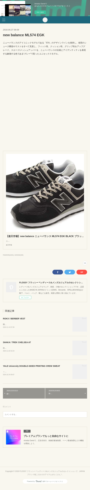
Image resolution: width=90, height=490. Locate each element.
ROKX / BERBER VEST (14, 321)
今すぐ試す (40, 12)
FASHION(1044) (8, 258)
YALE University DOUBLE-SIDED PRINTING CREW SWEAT (31, 369)
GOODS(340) (19, 258)
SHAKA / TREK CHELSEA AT (17, 345)
